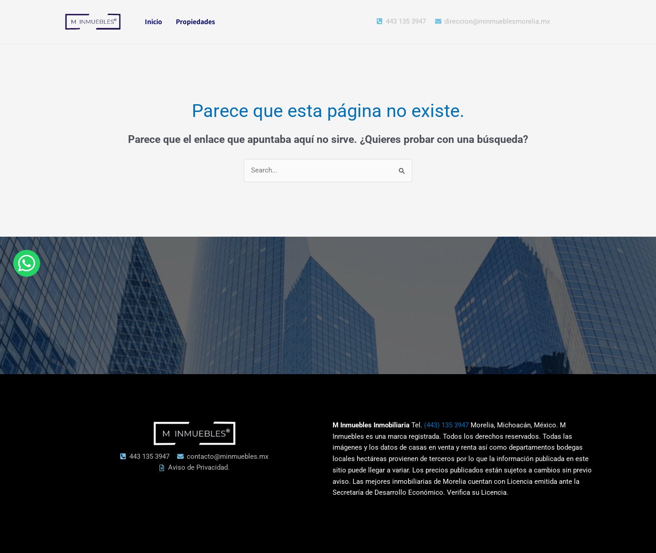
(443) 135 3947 (446, 425)
